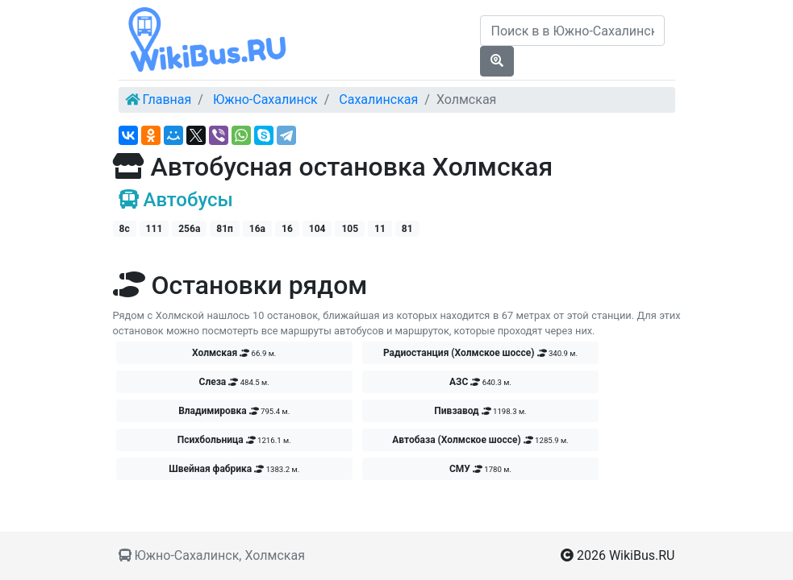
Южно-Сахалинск (265, 99)
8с (124, 228)
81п (224, 228)
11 (380, 228)
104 (317, 228)
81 (407, 228)
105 (349, 228)
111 (154, 228)
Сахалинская (378, 99)
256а (189, 228)
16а (257, 228)
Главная (166, 99)
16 (287, 228)
